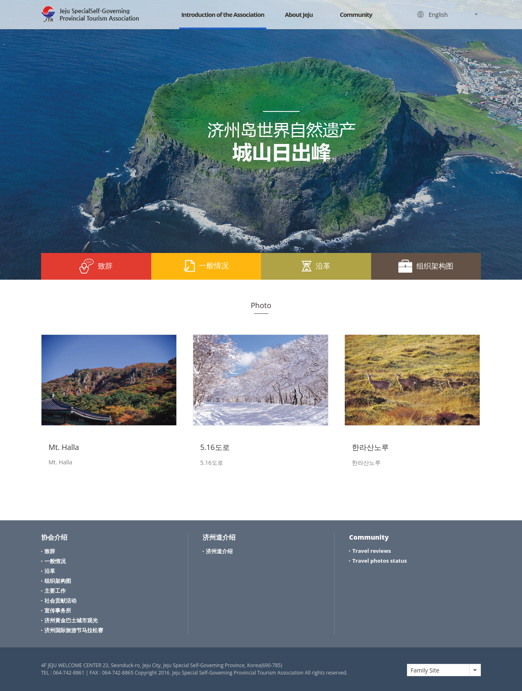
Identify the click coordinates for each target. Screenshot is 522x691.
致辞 (96, 266)
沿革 (316, 265)
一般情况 (206, 266)
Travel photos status (379, 560)
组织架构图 (425, 266)
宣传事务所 (57, 610)
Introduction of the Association (222, 14)
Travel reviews (371, 550)
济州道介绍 (219, 551)
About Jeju (299, 14)
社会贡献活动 (60, 600)
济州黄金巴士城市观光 (71, 620)
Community (356, 14)
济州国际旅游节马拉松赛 (73, 630)
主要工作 (55, 590)
